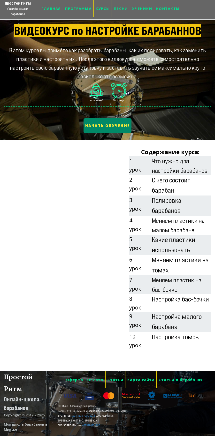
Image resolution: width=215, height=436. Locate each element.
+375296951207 (91, 425)
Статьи (115, 379)
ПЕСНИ (121, 8)
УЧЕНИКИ (142, 8)
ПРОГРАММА (78, 8)
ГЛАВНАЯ (51, 8)
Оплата (95, 379)
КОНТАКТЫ (167, 8)
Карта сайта (140, 379)
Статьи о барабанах (181, 379)
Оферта (74, 379)
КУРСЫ (103, 8)
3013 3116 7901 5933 (83, 415)
